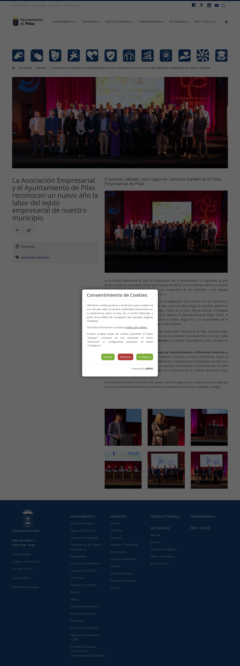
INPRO (149, 368)
